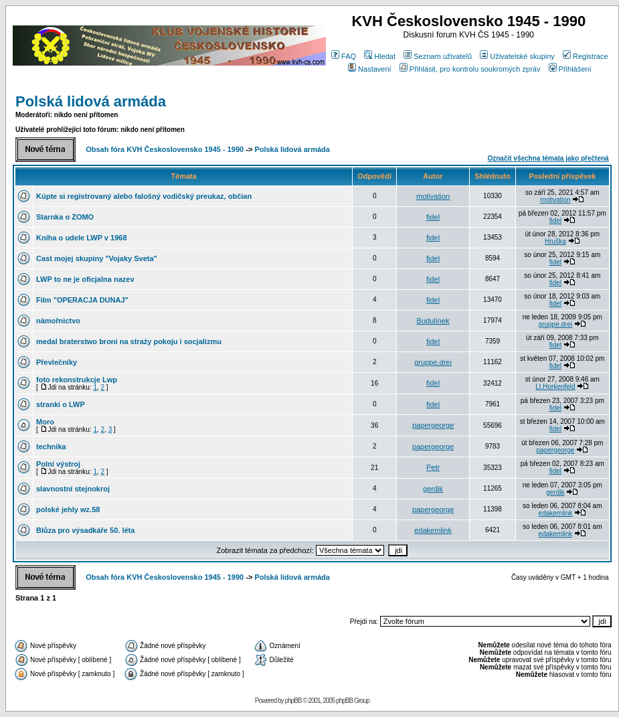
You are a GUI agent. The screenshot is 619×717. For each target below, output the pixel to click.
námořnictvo (58, 321)
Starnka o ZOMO (65, 217)
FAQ (343, 56)
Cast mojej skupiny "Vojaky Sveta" (96, 258)
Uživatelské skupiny (517, 56)
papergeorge (433, 425)
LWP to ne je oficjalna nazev (85, 279)
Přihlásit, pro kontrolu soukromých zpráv (470, 69)
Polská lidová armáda (90, 101)
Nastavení (369, 69)
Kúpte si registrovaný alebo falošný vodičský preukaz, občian (144, 196)
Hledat (379, 56)
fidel (433, 217)
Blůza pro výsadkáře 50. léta (85, 530)
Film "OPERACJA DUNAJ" (82, 300)
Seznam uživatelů (438, 56)
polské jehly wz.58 (68, 509)
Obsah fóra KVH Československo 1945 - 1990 (165, 149)
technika (51, 447)
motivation (433, 196)
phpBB (292, 700)
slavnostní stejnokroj (73, 489)
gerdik (433, 489)
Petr (433, 467)
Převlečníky (56, 362)
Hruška (555, 241)
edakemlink (556, 513)
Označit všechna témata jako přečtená (547, 158)
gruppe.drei (556, 324)
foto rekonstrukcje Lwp (76, 380)
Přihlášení (570, 69)
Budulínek (433, 321)
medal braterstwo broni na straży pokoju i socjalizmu (129, 341)
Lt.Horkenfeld (555, 386)
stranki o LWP (60, 404)
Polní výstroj (58, 464)
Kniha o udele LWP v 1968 (81, 238)
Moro (45, 422)
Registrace (585, 56)
